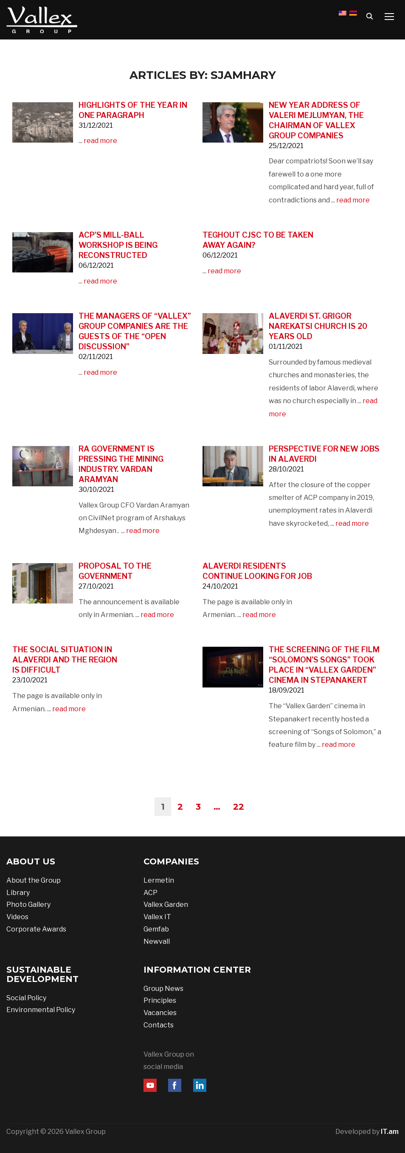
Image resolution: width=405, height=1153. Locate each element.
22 (238, 807)
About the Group (33, 880)
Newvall (156, 941)
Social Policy (26, 998)
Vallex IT (157, 917)
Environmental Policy (40, 1010)
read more (100, 141)
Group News (163, 989)
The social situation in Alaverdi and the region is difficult (64, 659)
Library (18, 893)
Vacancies (160, 1013)
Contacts (158, 1025)
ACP (150, 893)
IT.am (390, 1132)
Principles (159, 1000)
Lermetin (158, 880)
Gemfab (156, 929)
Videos (17, 917)
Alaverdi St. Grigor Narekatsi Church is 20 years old (318, 326)
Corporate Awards (36, 929)
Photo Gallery (28, 905)
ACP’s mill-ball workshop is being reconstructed (118, 245)
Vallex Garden (165, 905)
